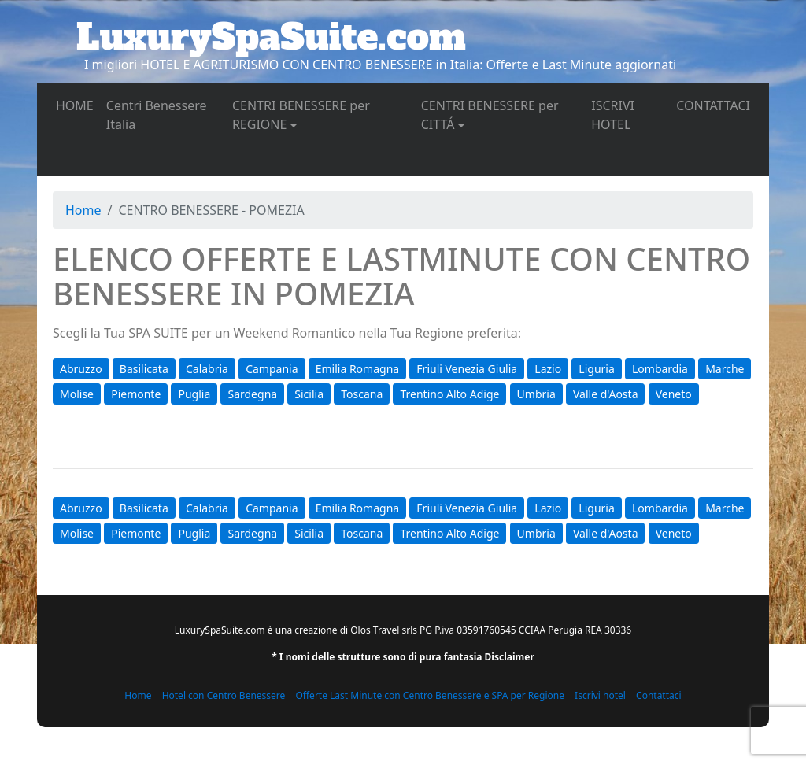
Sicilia (309, 393)
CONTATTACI (716, 104)
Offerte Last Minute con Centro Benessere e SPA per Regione (429, 695)
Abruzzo (81, 368)
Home (83, 210)
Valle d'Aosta (605, 393)
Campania (272, 368)
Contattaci (659, 695)
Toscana (362, 393)
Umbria (536, 393)
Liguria (596, 368)
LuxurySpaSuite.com (271, 37)
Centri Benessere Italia (156, 115)
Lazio (547, 368)
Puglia (194, 393)
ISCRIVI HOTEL (630, 115)
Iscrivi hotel (600, 695)
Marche (724, 368)
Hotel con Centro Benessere (224, 695)
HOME (78, 104)
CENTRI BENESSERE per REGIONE (301, 115)
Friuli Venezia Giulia (466, 368)
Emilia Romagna (357, 368)
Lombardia (660, 368)
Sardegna (252, 393)
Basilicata (144, 368)
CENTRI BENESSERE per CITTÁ (490, 115)
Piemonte (136, 393)
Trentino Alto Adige (449, 393)
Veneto (674, 393)
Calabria (207, 368)
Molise (77, 393)
